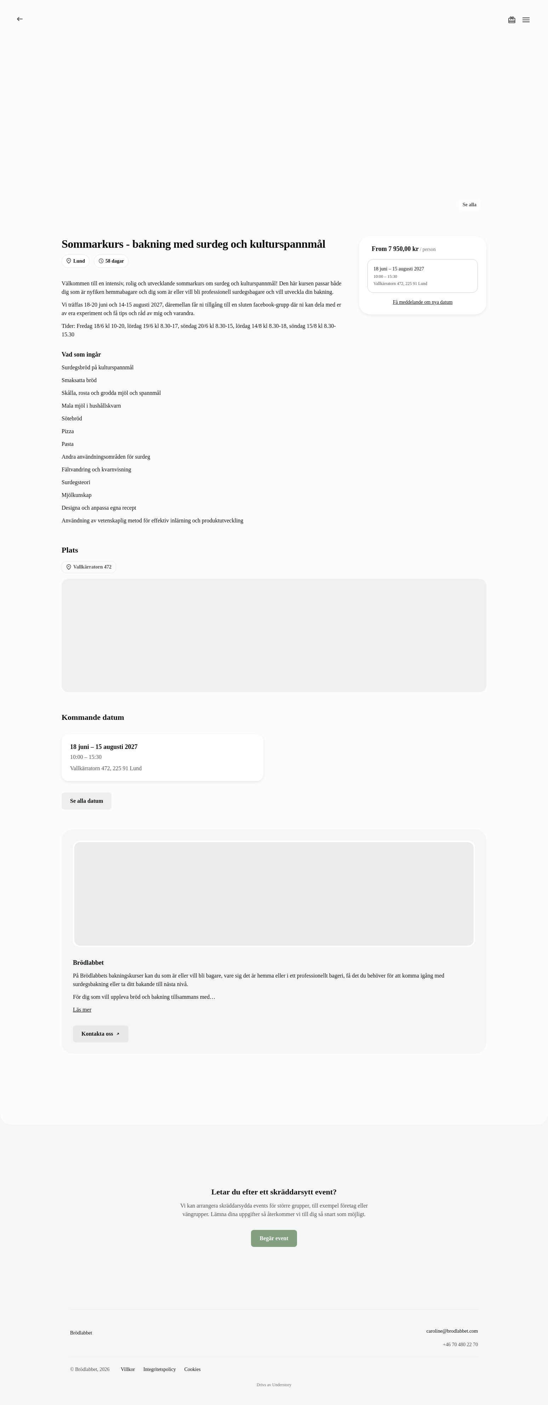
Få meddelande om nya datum (423, 302)
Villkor (128, 1369)
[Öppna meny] (526, 20)
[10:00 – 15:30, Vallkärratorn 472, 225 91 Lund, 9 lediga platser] (422, 276)
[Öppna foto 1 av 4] (203, 136)
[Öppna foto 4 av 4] (415, 190)
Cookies (192, 1369)
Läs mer (82, 1010)
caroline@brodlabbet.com (452, 1331)
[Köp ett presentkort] (512, 20)
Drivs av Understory (274, 1384)
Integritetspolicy (159, 1369)
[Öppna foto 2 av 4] (415, 83)
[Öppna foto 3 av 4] (415, 136)
